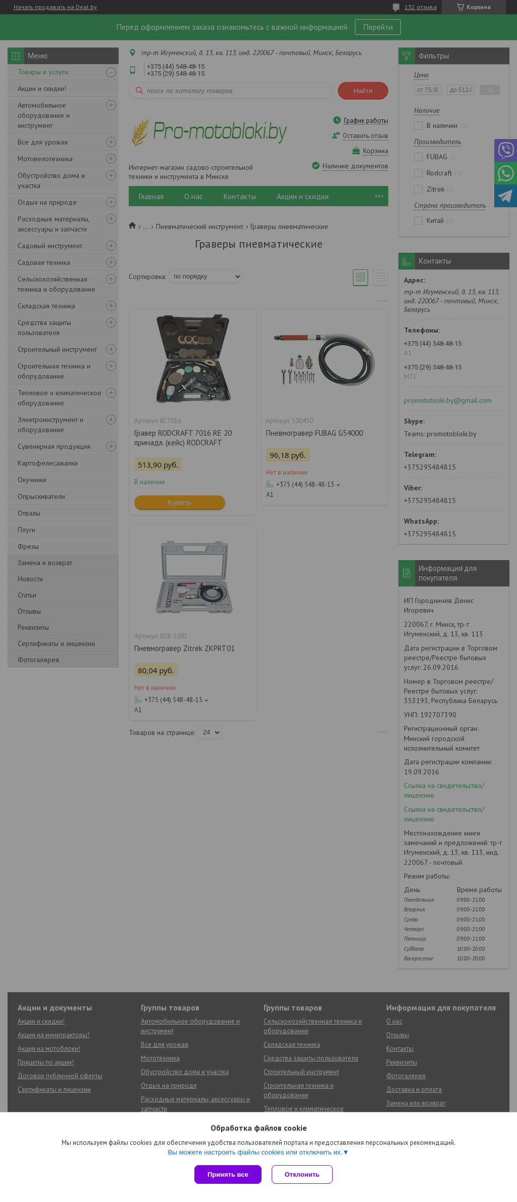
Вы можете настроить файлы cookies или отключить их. (255, 1152)
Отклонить (302, 1174)
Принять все (228, 1174)
